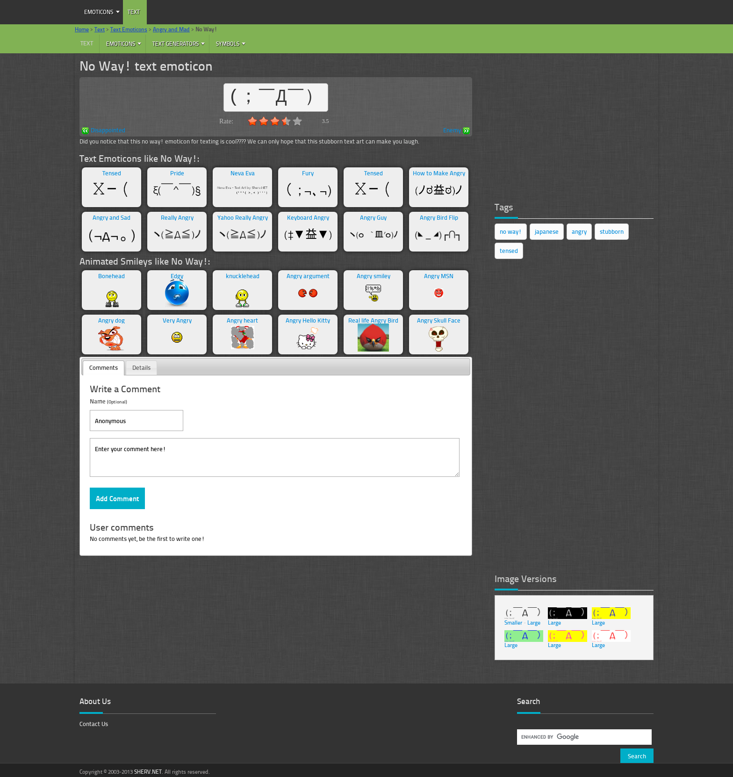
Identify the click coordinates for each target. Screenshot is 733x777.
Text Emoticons (128, 29)
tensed (509, 250)
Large (533, 622)
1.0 (252, 121)
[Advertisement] (565, 123)
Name (108, 400)
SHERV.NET (148, 772)
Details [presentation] (141, 367)
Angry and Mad (171, 29)
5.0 (297, 121)
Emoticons (98, 12)
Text (134, 12)
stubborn (612, 231)
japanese (547, 231)
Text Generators (175, 44)
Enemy (456, 130)
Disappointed (103, 130)
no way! (511, 231)
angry (579, 231)
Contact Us (93, 723)
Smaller (513, 622)
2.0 (263, 121)
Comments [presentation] (103, 367)
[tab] (103, 367)
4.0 (286, 121)
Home (82, 29)
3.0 (274, 121)
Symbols (227, 44)
